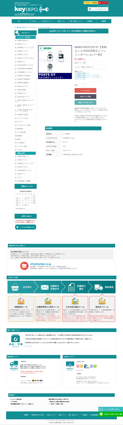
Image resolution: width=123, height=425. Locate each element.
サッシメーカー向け (22, 118)
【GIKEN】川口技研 (22, 114)
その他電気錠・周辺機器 (24, 181)
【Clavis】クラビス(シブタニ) (25, 58)
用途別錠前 (20, 128)
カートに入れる (85, 90)
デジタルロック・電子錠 (24, 125)
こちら (30, 346)
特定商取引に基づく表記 (38, 415)
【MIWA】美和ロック (23, 40)
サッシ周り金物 (21, 132)
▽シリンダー (34, 27)
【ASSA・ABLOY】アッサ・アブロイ (25, 105)
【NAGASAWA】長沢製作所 (25, 68)
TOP (19, 21)
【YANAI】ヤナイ (22, 93)
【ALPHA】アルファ (22, 54)
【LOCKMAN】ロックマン (24, 72)
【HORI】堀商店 (21, 89)
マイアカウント (87, 2)
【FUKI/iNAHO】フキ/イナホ (25, 65)
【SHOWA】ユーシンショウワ (25, 47)
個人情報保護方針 (94, 415)
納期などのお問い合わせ (85, 102)
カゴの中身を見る (103, 2)
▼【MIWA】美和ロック (22, 27)
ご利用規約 (89, 21)
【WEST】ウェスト (22, 51)
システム (19, 177)
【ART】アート (21, 174)
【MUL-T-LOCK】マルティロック (25, 101)
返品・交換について (75, 21)
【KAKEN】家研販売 (22, 82)
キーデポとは (32, 21)
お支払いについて (47, 21)
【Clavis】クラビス (22, 167)
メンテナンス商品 (22, 146)
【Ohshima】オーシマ (23, 97)
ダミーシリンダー (45, 27)
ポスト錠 (19, 150)
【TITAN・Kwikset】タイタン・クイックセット (24, 110)
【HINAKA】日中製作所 (23, 75)
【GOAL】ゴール (21, 44)
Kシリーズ (20, 121)
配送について (61, 21)
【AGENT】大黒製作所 (23, 79)
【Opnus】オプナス (22, 86)
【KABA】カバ (21, 61)
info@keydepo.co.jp (40, 264)
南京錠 (19, 139)
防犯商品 (19, 135)
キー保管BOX (20, 143)
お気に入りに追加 (85, 96)
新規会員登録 (94, 2)
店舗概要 (103, 21)
